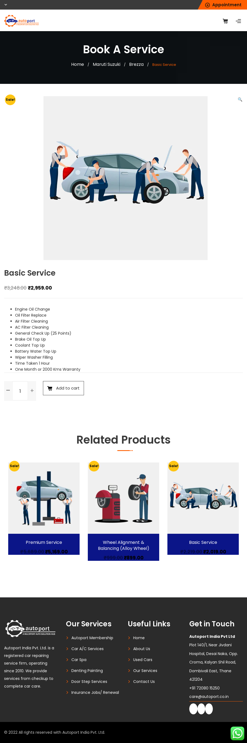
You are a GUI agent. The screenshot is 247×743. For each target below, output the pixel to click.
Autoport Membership (92, 638)
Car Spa (78, 659)
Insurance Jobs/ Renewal (95, 692)
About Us (141, 648)
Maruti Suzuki (106, 64)
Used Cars (142, 659)
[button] (240, 99)
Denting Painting (87, 670)
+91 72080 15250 (204, 688)
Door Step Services (89, 681)
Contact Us (144, 681)
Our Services (145, 670)
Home (77, 64)
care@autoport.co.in (209, 696)
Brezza (136, 64)
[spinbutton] (20, 390)
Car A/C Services (87, 648)
